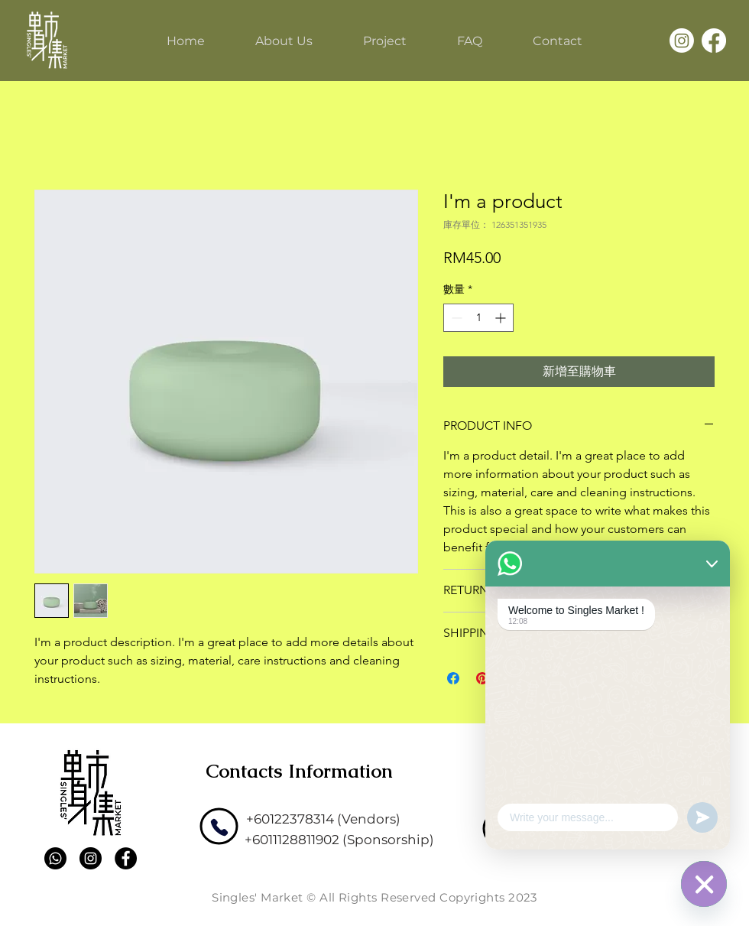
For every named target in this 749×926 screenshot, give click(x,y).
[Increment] (501, 317)
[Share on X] (540, 678)
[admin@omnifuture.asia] (609, 839)
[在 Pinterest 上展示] (482, 678)
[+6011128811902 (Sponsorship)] (339, 839)
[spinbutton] (478, 317)
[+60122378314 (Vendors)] (323, 819)
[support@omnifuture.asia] (614, 815)
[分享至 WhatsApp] (511, 678)
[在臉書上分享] (453, 678)
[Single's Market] (46, 40)
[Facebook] (714, 40)
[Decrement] (455, 317)
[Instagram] (682, 40)
